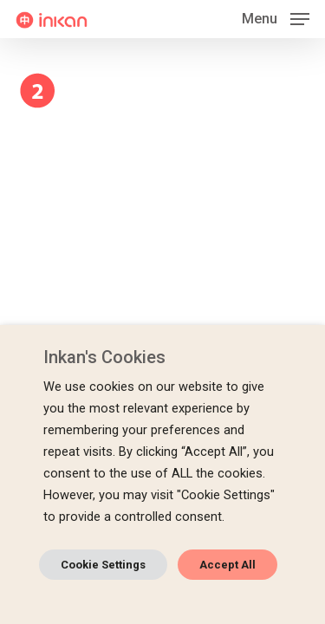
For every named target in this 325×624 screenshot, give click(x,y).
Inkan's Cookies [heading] (104, 357)
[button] (275, 18)
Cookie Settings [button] (103, 564)
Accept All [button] (227, 564)
